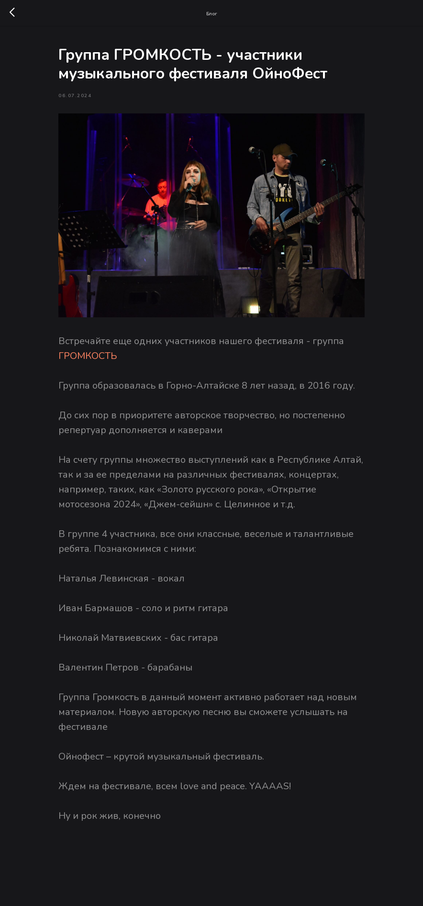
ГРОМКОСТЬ (87, 355)
